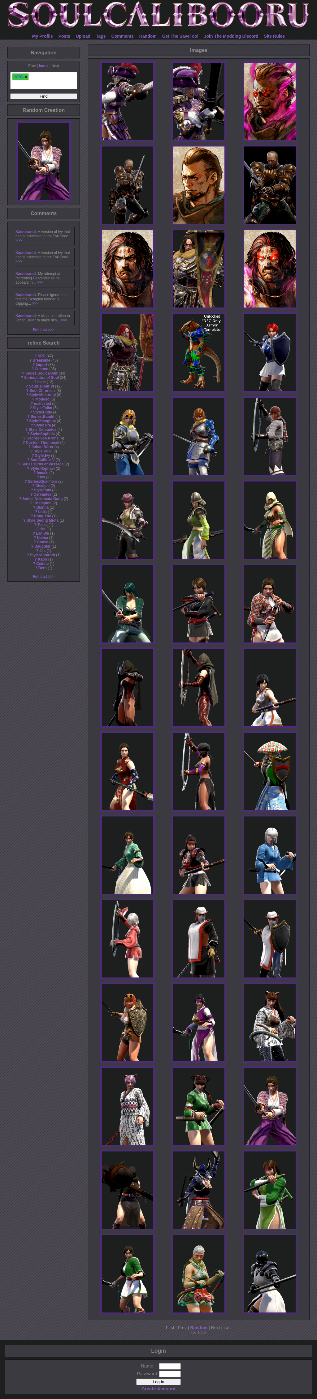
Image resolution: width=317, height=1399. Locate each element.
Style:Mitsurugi (42, 395)
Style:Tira (42, 425)
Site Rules (274, 36)
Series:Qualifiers (42, 481)
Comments (122, 36)
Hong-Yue (42, 516)
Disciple (43, 486)
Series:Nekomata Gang (42, 499)
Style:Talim (42, 408)
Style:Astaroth (42, 555)
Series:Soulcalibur (41, 373)
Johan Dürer (42, 447)
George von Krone (42, 438)
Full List (40, 330)
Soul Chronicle (42, 390)
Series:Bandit (42, 416)
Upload (83, 36)
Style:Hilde (42, 412)
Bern (42, 568)
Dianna (43, 507)
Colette (42, 564)
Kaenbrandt (25, 232)
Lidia (42, 512)
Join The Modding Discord (231, 36)
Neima (42, 538)
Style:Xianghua (42, 421)
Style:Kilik (43, 451)
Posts (64, 36)
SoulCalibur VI (41, 386)
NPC (41, 356)
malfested (42, 403)
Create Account (158, 1388)
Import (41, 364)
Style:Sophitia (42, 434)
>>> (18, 240)
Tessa (42, 525)
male (41, 382)
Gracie (42, 542)
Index (43, 66)
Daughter (42, 546)
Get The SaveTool (180, 36)
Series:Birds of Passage (42, 464)
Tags (101, 36)
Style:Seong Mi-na (43, 520)
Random (148, 36)
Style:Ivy (42, 455)
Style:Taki (42, 490)
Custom (41, 369)
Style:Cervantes (42, 429)
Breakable (41, 360)
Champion (42, 503)
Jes (42, 551)
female (43, 473)
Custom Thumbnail (42, 442)
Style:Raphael (42, 468)
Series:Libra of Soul (41, 377)
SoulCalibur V (42, 460)
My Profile (42, 36)
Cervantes (43, 494)
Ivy (42, 477)
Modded (43, 399)
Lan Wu (42, 533)
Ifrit (43, 529)
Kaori (42, 559)
